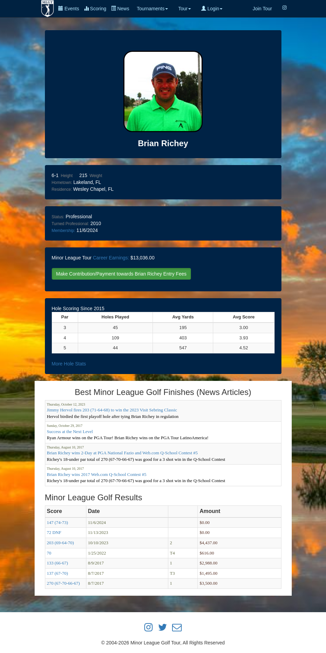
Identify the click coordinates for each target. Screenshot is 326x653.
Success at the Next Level (70, 431)
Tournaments (152, 8)
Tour (184, 8)
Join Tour (262, 8)
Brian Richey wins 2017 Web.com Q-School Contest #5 (96, 474)
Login (211, 8)
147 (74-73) (57, 522)
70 (49, 553)
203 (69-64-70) (60, 542)
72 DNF (54, 532)
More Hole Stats (69, 363)
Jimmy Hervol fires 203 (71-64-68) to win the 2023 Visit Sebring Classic (112, 409)
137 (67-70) (57, 573)
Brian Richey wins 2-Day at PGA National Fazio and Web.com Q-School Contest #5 (122, 452)
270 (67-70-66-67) (63, 583)
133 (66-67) (57, 562)
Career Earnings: (111, 257)
